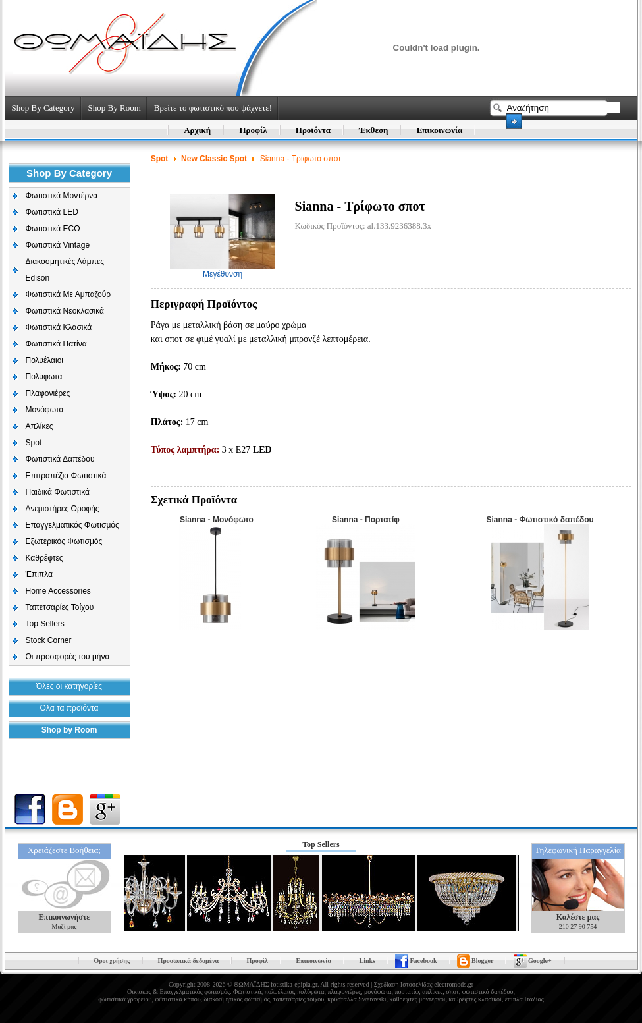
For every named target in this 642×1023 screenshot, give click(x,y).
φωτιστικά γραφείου (124, 999)
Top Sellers (45, 623)
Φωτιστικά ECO (53, 228)
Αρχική (197, 130)
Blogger (482, 960)
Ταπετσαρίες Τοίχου (60, 607)
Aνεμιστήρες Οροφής (62, 508)
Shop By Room (114, 108)
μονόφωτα (378, 991)
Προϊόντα (313, 130)
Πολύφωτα (44, 376)
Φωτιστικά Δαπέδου (60, 459)
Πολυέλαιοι (45, 360)
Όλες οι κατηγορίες (69, 686)
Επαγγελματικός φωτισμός (194, 991)
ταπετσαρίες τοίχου (298, 999)
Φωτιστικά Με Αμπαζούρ (68, 294)
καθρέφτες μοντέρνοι (417, 999)
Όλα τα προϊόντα (69, 708)
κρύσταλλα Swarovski (356, 999)
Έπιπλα (39, 574)
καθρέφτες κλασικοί (474, 999)
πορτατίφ (406, 991)
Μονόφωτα (45, 409)
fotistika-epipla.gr (294, 984)
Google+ (540, 960)
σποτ (452, 991)
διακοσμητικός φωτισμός (237, 999)
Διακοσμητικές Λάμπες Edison (65, 270)
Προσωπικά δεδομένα (188, 960)
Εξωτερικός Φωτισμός (64, 541)
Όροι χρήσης (112, 960)
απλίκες (432, 991)
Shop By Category (43, 108)
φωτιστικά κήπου (177, 999)
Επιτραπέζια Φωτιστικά (66, 475)
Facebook (423, 960)
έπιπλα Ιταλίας (524, 999)
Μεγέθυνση (222, 270)
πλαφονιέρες (343, 991)
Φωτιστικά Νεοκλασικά (65, 311)
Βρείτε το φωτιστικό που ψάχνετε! (213, 108)
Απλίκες (39, 426)
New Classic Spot (214, 158)
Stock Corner (49, 640)
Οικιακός (139, 991)
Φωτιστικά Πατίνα (56, 343)
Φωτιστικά (247, 991)
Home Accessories (58, 590)
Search (514, 121)
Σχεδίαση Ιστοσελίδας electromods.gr (423, 984)
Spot (34, 442)
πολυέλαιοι (279, 991)
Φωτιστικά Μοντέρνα (62, 195)
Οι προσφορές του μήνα (68, 656)
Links (367, 960)
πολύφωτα (310, 991)
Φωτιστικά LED (52, 212)
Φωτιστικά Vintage (58, 245)
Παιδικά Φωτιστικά (58, 492)
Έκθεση (373, 130)
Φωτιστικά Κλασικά (59, 327)
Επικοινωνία (440, 130)
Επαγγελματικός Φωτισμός (72, 525)
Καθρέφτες (44, 558)
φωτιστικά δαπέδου (488, 991)
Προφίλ (253, 130)
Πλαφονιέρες (48, 393)
